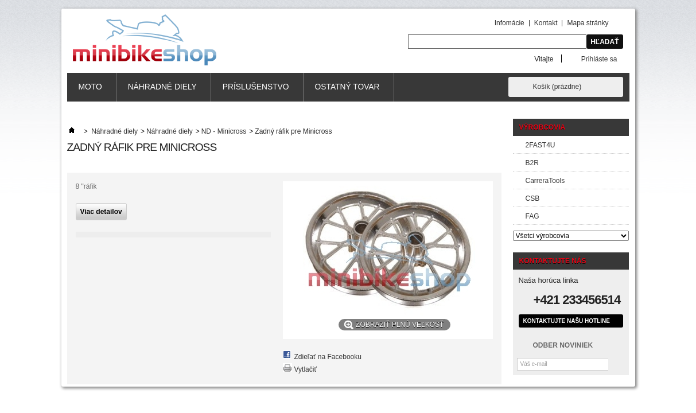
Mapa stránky (587, 23)
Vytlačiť (305, 369)
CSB (533, 198)
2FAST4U (540, 145)
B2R (532, 163)
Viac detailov (101, 212)
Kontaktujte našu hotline (566, 321)
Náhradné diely (162, 87)
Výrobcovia (542, 127)
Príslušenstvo (256, 87)
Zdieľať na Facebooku (327, 357)
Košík (557, 87)
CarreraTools (545, 181)
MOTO (90, 87)
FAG (532, 216)
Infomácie (509, 23)
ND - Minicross (224, 131)
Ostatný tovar (347, 87)
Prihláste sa (599, 59)
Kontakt (546, 23)
